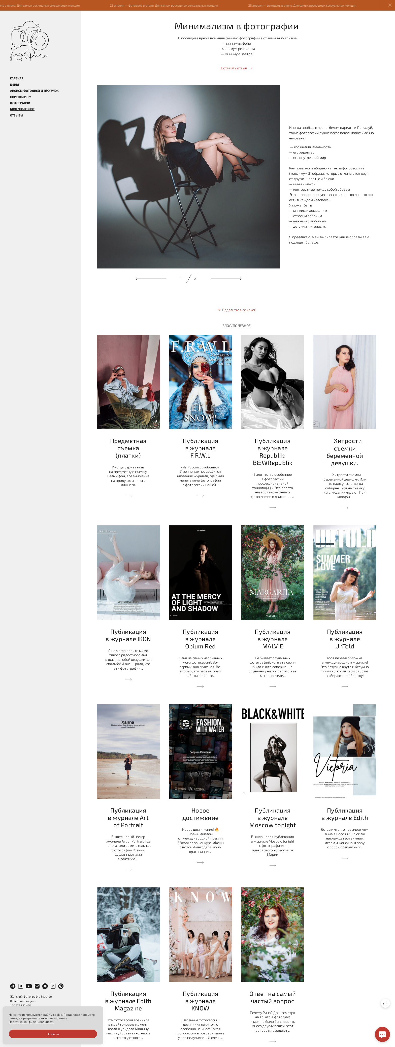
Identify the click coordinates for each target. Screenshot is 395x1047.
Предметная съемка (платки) (128, 448)
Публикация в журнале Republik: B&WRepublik (272, 451)
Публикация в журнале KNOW (200, 1001)
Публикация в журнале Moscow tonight (272, 817)
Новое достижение (200, 813)
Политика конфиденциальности (31, 1021)
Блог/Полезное (22, 109)
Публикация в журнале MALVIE (272, 639)
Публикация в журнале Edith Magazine (128, 1001)
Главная (16, 78)
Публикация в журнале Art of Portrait (128, 817)
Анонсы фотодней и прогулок (34, 90)
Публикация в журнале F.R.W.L (200, 448)
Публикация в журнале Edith (344, 813)
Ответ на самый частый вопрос (272, 997)
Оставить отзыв (234, 68)
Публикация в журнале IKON (128, 635)
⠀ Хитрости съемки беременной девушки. (344, 451)
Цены (14, 84)
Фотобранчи (20, 103)
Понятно (53, 1034)
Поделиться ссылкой (239, 310)
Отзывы (16, 115)
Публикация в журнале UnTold (345, 639)
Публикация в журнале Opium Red (200, 639)
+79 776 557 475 (20, 1005)
